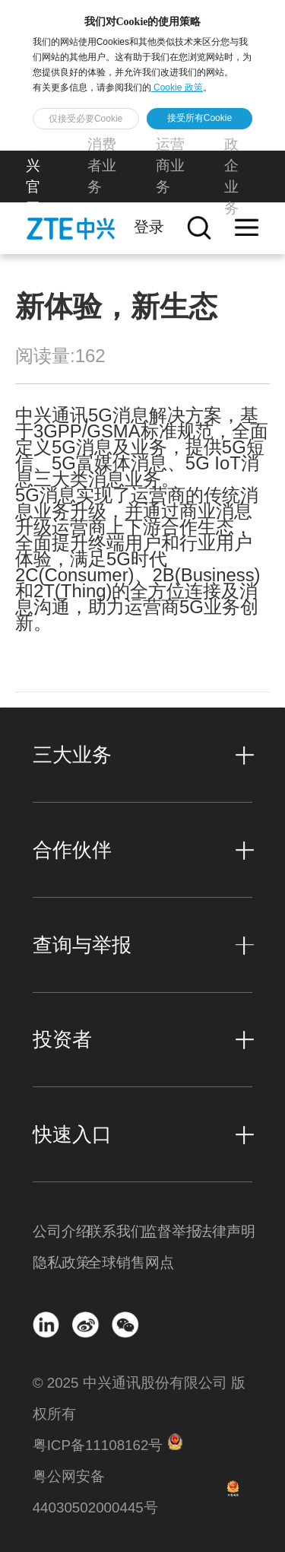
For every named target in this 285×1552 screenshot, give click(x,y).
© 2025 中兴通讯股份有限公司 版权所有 (139, 1398)
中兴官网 (33, 176)
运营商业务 (170, 165)
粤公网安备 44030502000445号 (95, 1491)
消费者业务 (101, 165)
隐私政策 (60, 1263)
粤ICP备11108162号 (98, 1445)
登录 (149, 226)
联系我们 (114, 1231)
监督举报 (170, 1231)
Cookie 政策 (177, 87)
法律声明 (225, 1231)
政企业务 (231, 176)
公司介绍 (60, 1231)
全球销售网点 (114, 1263)
